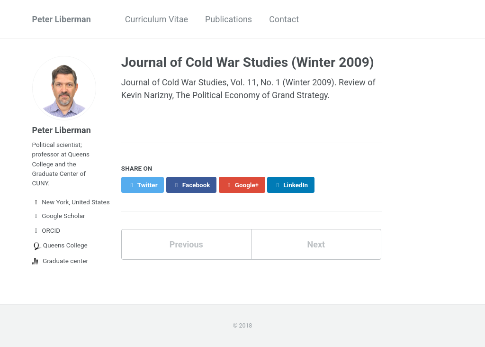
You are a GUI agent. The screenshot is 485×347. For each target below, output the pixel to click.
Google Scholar (58, 215)
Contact (284, 19)
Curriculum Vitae (156, 19)
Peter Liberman (61, 19)
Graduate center (60, 261)
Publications (228, 19)
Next (316, 244)
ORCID (46, 230)
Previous (186, 244)
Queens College (60, 246)
